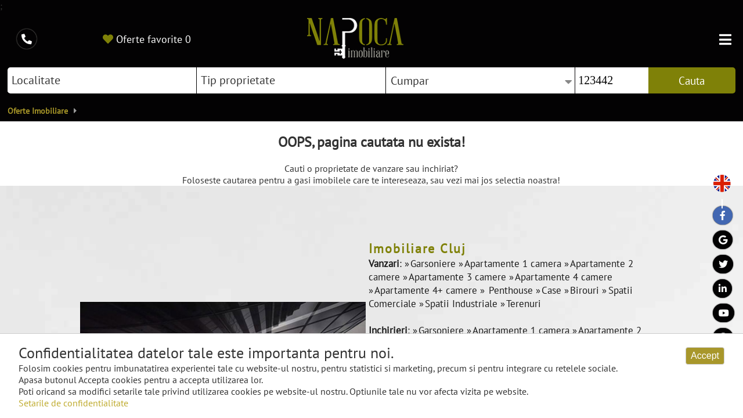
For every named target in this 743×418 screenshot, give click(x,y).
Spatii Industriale (462, 303)
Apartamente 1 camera (514, 263)
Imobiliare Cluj (417, 248)
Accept (705, 356)
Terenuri (523, 303)
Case (553, 290)
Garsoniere (434, 263)
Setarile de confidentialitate (73, 403)
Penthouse (511, 290)
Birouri (586, 290)
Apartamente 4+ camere (427, 290)
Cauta (692, 81)
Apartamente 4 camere (563, 277)
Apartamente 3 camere (459, 277)
